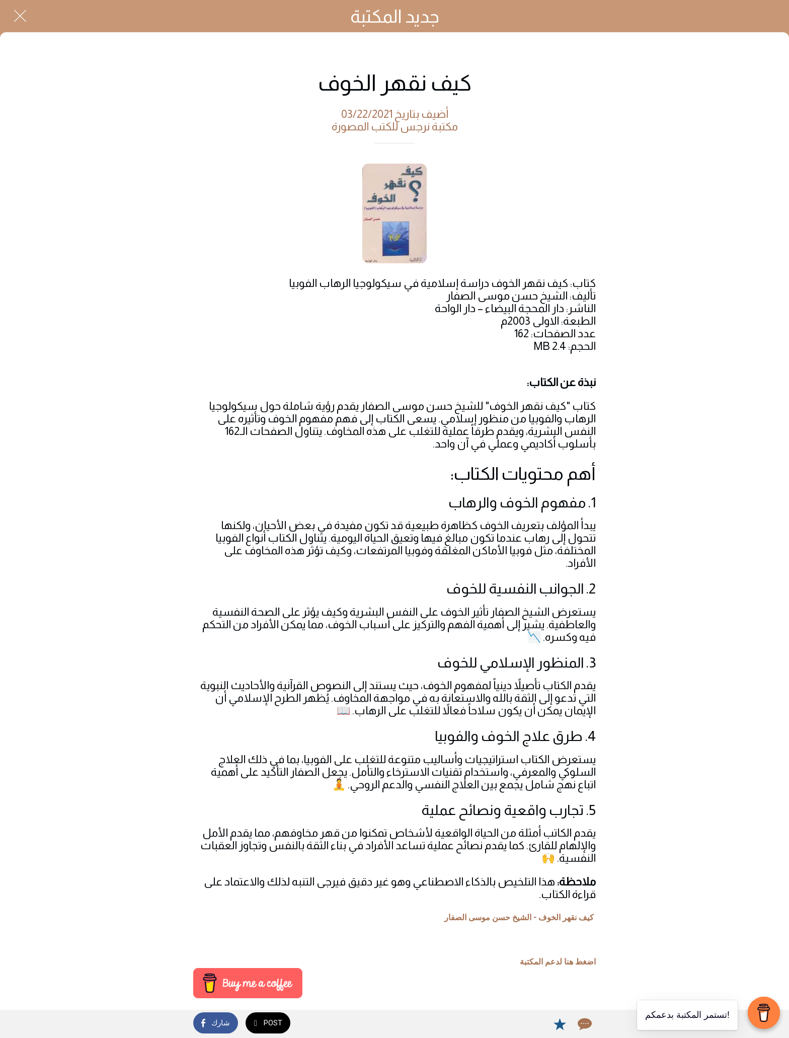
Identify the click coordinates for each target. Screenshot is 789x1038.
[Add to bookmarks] (559, 1024)
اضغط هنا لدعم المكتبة (558, 962)
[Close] (20, 16)
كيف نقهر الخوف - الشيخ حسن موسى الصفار (519, 917)
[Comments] (584, 1024)
